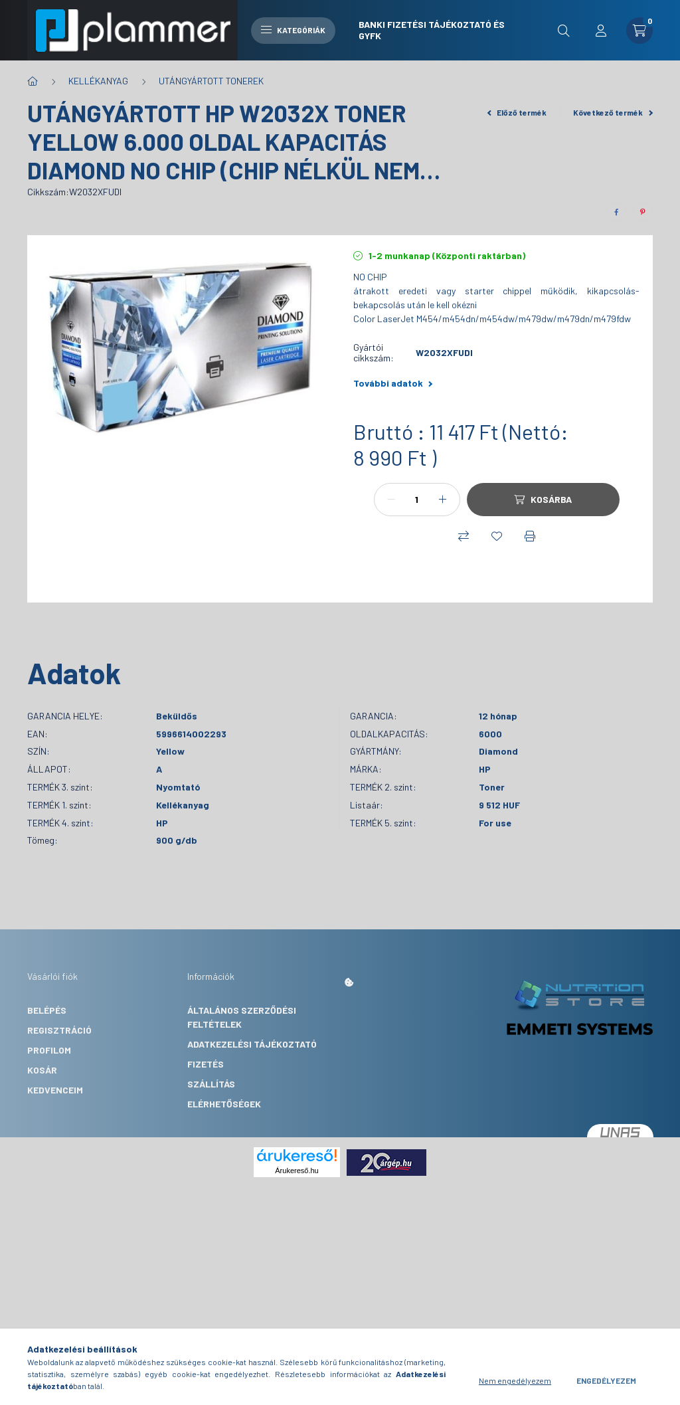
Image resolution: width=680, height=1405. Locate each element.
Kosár (42, 1070)
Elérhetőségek (224, 1103)
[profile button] (601, 30)
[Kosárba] (543, 499)
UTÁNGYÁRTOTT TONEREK (211, 80)
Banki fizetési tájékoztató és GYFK (432, 30)
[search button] (564, 30)
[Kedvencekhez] (496, 536)
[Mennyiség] (417, 499)
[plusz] (443, 500)
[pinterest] (643, 212)
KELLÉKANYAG (98, 80)
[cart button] (639, 30)
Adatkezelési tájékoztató (252, 1044)
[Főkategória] (32, 81)
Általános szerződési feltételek (241, 1017)
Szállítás (211, 1083)
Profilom (49, 1050)
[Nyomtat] (530, 536)
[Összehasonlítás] (463, 536)
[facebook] (616, 212)
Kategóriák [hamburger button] (293, 30)
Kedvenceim (55, 1089)
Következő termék (613, 112)
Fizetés (205, 1064)
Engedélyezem (606, 1380)
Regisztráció (59, 1030)
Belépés (46, 1010)
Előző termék (517, 112)
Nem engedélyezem (515, 1380)
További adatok (392, 383)
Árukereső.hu (296, 1170)
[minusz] (391, 500)
